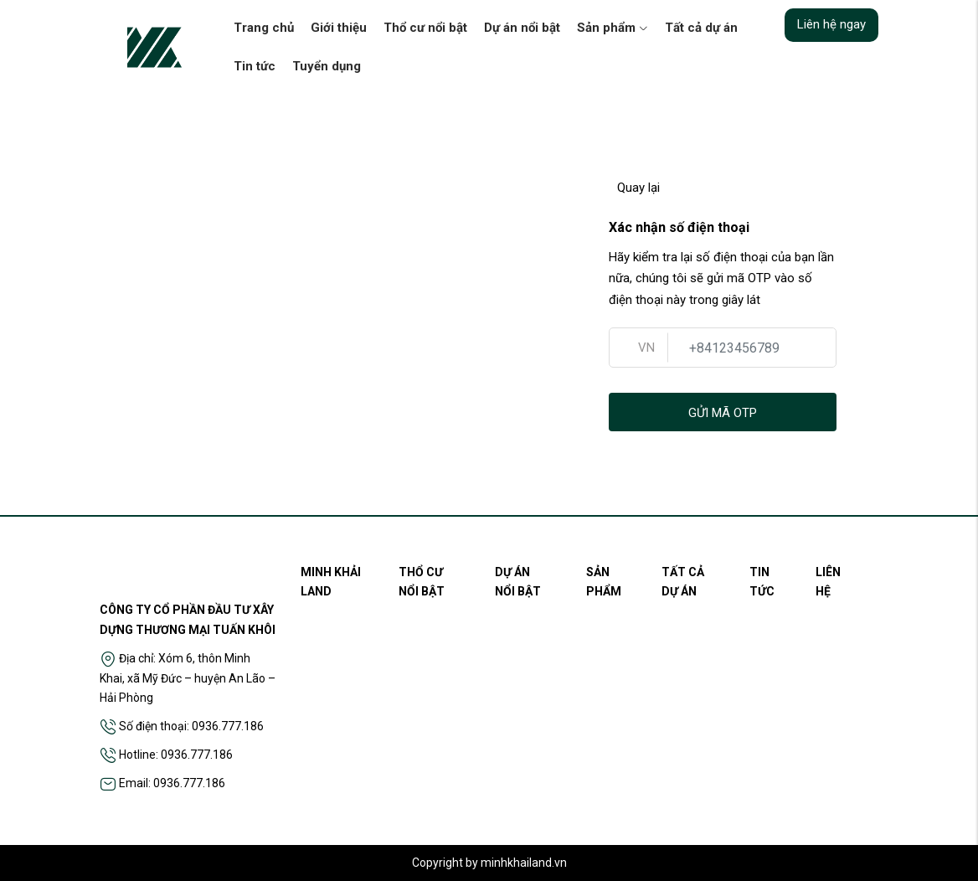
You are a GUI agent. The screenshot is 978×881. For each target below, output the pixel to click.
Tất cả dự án (701, 27)
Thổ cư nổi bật (425, 27)
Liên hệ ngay (831, 24)
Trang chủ (264, 27)
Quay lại (634, 187)
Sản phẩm (612, 27)
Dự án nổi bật (522, 27)
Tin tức (254, 66)
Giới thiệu (339, 27)
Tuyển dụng (326, 66)
